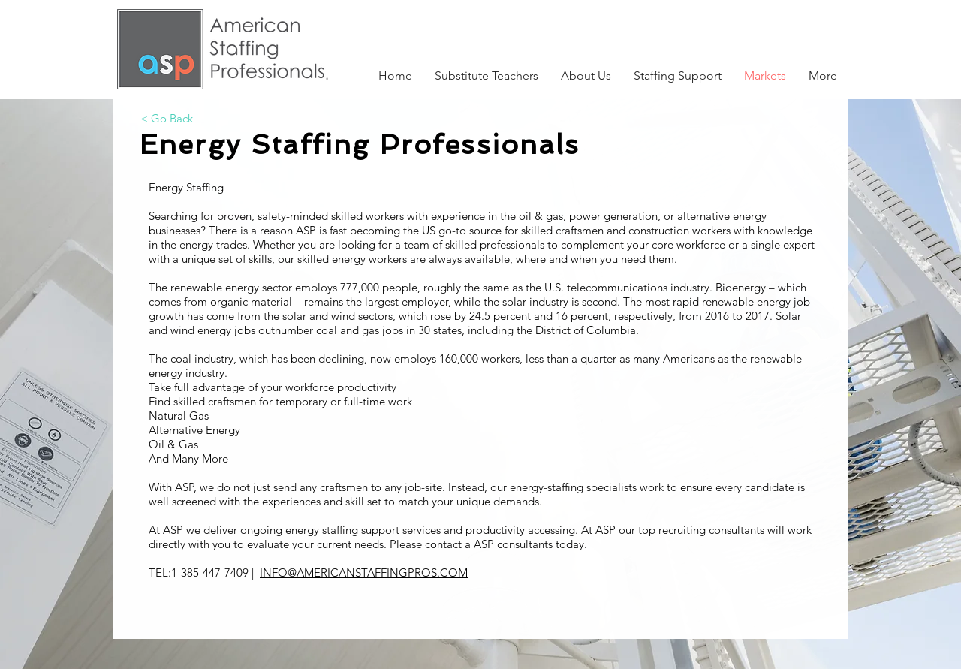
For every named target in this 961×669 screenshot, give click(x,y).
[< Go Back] (167, 118)
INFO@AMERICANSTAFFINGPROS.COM (364, 572)
